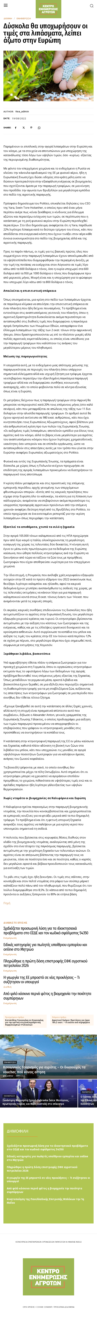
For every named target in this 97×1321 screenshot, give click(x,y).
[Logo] (48, 1276)
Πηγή (6, 903)
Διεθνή (8, 18)
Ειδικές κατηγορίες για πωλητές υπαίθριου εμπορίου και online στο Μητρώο (45, 947)
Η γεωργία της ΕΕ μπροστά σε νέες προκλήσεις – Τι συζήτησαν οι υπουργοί (41, 979)
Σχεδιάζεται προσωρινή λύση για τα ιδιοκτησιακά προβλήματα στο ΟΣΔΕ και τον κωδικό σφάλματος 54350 (45, 930)
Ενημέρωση (24, 18)
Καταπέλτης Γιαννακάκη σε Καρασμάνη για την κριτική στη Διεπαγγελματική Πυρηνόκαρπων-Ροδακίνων (24, 1022)
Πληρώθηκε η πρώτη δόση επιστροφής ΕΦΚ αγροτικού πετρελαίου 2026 (45, 963)
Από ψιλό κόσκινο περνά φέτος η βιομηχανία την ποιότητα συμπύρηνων (47, 995)
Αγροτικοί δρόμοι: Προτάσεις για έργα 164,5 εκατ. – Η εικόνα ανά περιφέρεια (71, 1021)
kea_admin (22, 111)
